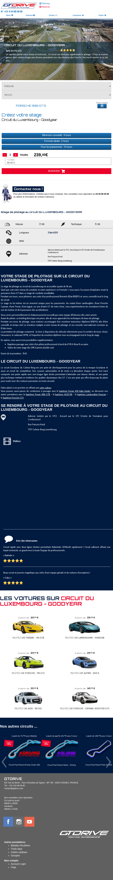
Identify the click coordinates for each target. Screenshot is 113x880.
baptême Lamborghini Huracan (91, 394)
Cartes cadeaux (19, 852)
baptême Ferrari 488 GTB (38, 394)
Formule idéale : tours (56, 141)
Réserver (44, 7)
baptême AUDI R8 (63, 394)
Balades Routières (20, 845)
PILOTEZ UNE (28, 637)
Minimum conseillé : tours (56, 135)
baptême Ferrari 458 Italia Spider (74, 391)
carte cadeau (45, 387)
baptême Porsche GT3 (13, 397)
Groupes (15, 855)
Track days (16, 848)
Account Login (18, 864)
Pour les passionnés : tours (56, 147)
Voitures (30, 15)
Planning (44, 3)
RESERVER (56, 171)
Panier (102, 15)
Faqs (13, 867)
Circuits (53, 15)
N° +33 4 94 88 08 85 (12, 11)
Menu (9, 15)
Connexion (78, 15)
